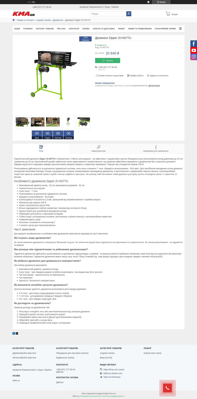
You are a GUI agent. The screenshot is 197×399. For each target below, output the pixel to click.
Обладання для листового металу (72, 353)
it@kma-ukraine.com (112, 373)
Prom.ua (112, 394)
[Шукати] (128, 13)
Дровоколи (58, 20)
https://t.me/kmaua (111, 377)
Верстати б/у (106, 357)
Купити (109, 60)
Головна (28, 29)
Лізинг (121, 29)
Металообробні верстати (24, 357)
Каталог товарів (45, 29)
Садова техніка (43, 20)
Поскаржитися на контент (90, 396)
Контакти (74, 29)
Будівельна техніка (65, 357)
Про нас (61, 29)
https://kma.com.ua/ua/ (113, 369)
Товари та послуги (25, 20)
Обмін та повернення (140, 29)
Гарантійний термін (165, 29)
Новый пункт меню (153, 353)
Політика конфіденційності (113, 396)
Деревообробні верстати (24, 353)
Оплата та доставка (104, 29)
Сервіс (86, 29)
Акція (17, 29)
